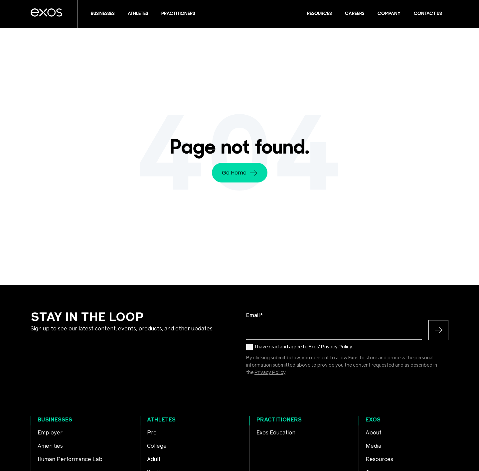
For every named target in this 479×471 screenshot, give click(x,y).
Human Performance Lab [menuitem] (70, 459)
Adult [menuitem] (154, 459)
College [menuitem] (157, 446)
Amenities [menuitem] (50, 446)
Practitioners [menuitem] (279, 419)
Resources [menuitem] (379, 459)
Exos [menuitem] (373, 419)
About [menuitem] (374, 432)
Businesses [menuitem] (55, 419)
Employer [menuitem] (50, 432)
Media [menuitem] (373, 446)
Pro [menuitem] (152, 432)
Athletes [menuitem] (161, 419)
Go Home (239, 173)
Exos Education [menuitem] (275, 432)
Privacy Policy (269, 372)
